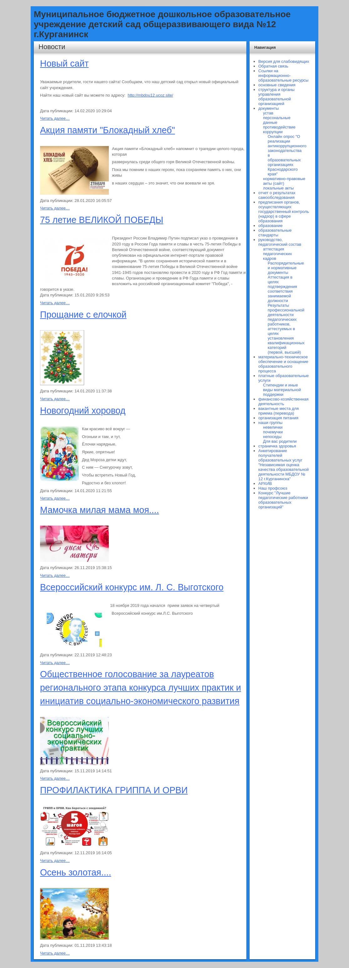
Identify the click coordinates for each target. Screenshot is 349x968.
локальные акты (278, 188)
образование (270, 225)
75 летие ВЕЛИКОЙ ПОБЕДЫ (101, 220)
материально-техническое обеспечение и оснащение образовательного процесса (283, 364)
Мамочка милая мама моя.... (99, 510)
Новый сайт (64, 63)
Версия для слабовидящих (283, 61)
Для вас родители (280, 441)
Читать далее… (55, 118)
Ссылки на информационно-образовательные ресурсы (283, 75)
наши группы (270, 422)
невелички (273, 427)
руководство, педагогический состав (279, 242)
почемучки (273, 432)
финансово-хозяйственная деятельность (283, 401)
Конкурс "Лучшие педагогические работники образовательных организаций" (283, 500)
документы (268, 108)
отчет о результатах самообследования (277, 195)
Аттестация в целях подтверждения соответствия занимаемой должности (282, 289)
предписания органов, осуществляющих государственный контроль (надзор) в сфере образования (283, 211)
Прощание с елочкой (83, 315)
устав (268, 113)
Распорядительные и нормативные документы (286, 268)
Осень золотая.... (75, 872)
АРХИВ (265, 483)
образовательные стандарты (274, 232)
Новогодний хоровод (82, 411)
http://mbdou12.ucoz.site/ (150, 95)
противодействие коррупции (279, 129)
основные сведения (277, 85)
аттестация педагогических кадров (277, 254)
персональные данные (277, 120)
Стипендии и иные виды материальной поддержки (282, 390)
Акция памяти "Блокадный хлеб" (107, 130)
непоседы (272, 436)
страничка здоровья (277, 446)
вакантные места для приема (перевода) (278, 411)
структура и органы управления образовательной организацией (276, 96)
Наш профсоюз (272, 488)
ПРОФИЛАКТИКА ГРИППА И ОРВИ (114, 790)
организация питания (278, 418)
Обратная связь (273, 66)
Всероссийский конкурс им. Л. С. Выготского (132, 587)
